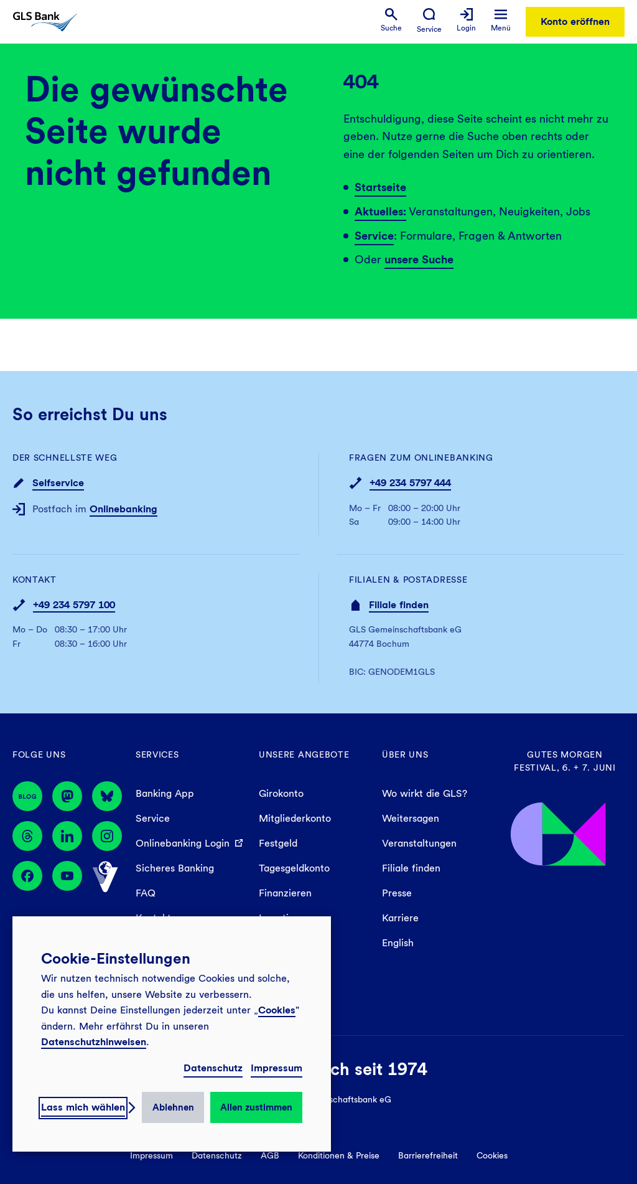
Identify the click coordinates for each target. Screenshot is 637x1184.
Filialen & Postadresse (408, 580)
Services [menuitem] (157, 754)
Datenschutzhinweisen (93, 1042)
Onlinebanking (123, 509)
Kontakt (34, 580)
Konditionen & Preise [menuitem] (338, 1155)
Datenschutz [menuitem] (217, 1155)
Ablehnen (173, 1107)
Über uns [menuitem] (405, 754)
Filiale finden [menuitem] (411, 868)
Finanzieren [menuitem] (285, 893)
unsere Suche (418, 259)
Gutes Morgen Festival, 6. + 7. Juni (564, 761)
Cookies (276, 1010)
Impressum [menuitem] (151, 1155)
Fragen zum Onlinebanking (421, 458)
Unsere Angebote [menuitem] (304, 754)
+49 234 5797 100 (74, 605)
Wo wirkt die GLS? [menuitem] (424, 793)
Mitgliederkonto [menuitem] (295, 818)
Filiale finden (399, 605)
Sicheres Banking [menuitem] (175, 868)
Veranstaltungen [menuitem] (419, 843)
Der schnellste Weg (65, 458)
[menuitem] (391, 20)
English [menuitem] (398, 943)
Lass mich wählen (83, 1107)
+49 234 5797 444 (410, 483)
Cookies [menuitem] (492, 1155)
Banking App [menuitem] (165, 793)
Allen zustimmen (256, 1107)
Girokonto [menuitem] (281, 793)
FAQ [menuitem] (146, 893)
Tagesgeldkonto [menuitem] (294, 868)
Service (374, 235)
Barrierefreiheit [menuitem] (428, 1155)
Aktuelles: (380, 211)
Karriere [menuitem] (400, 918)
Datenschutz (213, 1068)
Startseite (380, 187)
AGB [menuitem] (270, 1155)
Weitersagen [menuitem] (410, 818)
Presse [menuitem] (397, 893)
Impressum (276, 1068)
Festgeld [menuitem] (278, 843)
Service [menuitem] (153, 818)
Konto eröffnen (575, 21)
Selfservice (58, 483)
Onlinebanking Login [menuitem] (183, 843)
